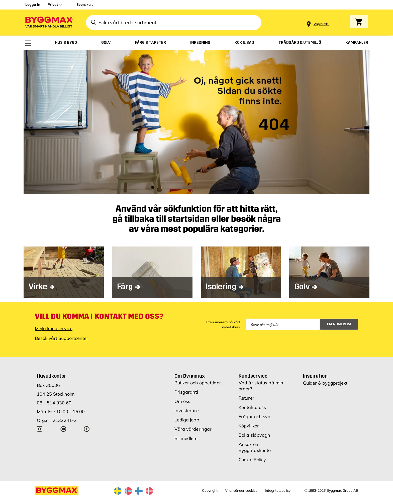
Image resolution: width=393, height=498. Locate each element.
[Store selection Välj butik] (321, 24)
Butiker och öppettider (197, 383)
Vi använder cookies (241, 490)
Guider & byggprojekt (325, 383)
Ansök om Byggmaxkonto (255, 447)
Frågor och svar (255, 416)
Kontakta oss (252, 407)
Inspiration (315, 376)
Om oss (182, 401)
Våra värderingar (193, 429)
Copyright (210, 490)
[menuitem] (28, 43)
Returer (246, 398)
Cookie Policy (252, 459)
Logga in (32, 4)
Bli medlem (186, 438)
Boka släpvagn (254, 435)
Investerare (186, 410)
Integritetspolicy (277, 490)
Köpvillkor (249, 426)
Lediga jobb (186, 420)
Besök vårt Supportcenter (61, 338)
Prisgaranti (186, 392)
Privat (53, 4)
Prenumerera (339, 324)
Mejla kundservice (53, 328)
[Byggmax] (48, 23)
